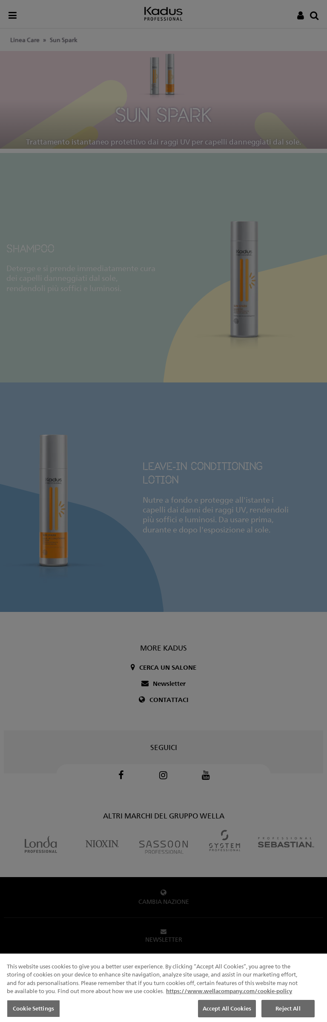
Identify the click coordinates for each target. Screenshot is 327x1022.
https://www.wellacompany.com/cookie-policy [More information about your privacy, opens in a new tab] (229, 996)
